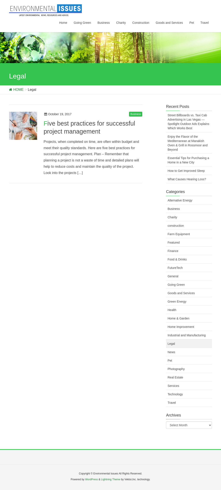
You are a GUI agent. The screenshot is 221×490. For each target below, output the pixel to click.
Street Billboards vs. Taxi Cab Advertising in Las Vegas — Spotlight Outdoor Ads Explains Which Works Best (188, 121)
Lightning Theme (110, 479)
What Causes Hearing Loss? (186, 179)
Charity (172, 217)
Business (135, 114)
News (171, 352)
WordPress (91, 479)
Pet (169, 360)
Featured (173, 242)
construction (175, 225)
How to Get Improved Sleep (186, 170)
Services (173, 386)
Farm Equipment (178, 234)
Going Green (176, 284)
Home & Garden (178, 318)
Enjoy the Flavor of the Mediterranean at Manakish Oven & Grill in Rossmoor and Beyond (187, 143)
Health (171, 310)
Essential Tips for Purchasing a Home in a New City (188, 160)
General (172, 276)
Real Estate (175, 377)
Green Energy (176, 301)
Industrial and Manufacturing (186, 335)
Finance (172, 251)
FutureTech (175, 268)
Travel (171, 402)
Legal (171, 343)
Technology (175, 394)
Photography (176, 369)
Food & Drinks (177, 259)
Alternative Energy (179, 200)
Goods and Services (181, 293)
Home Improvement (180, 327)
